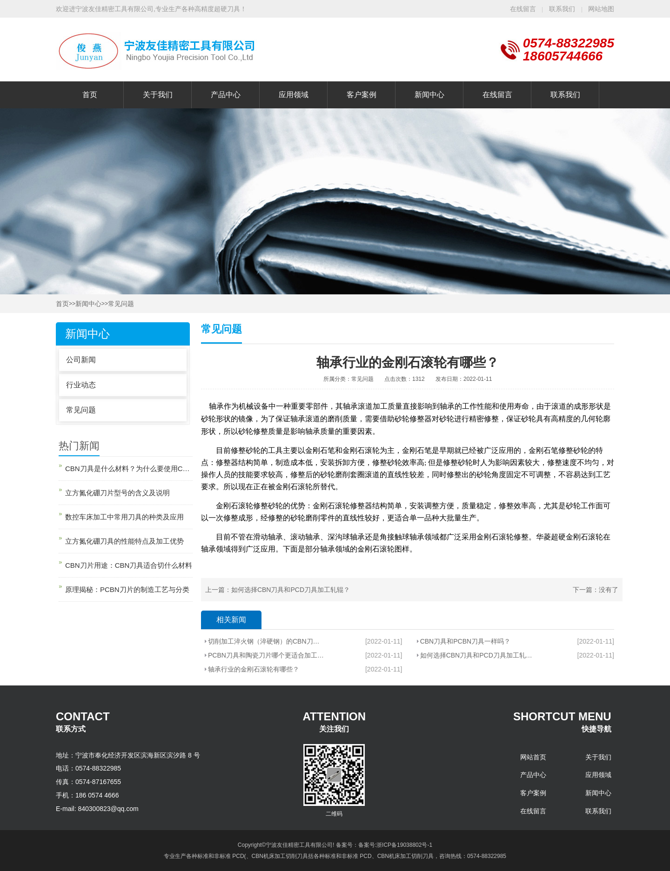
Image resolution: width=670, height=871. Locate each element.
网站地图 (601, 9)
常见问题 (121, 303)
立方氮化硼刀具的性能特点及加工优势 (124, 541)
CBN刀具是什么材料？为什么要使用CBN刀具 (129, 468)
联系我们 (563, 9)
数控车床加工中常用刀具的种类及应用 (124, 517)
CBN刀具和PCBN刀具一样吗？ (465, 641)
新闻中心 (429, 95)
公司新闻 (81, 360)
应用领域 (293, 95)
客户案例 (361, 95)
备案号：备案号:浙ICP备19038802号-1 (384, 845)
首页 (89, 95)
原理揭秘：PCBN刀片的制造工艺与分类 (127, 589)
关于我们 (158, 95)
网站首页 (533, 757)
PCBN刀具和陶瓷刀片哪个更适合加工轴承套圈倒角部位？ (266, 655)
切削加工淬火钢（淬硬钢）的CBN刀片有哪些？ (266, 641)
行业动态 (81, 385)
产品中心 (226, 95)
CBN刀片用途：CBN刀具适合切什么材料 (128, 565)
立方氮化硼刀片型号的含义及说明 (117, 493)
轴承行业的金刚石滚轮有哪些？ (253, 669)
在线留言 (523, 9)
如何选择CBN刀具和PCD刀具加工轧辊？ (290, 589)
